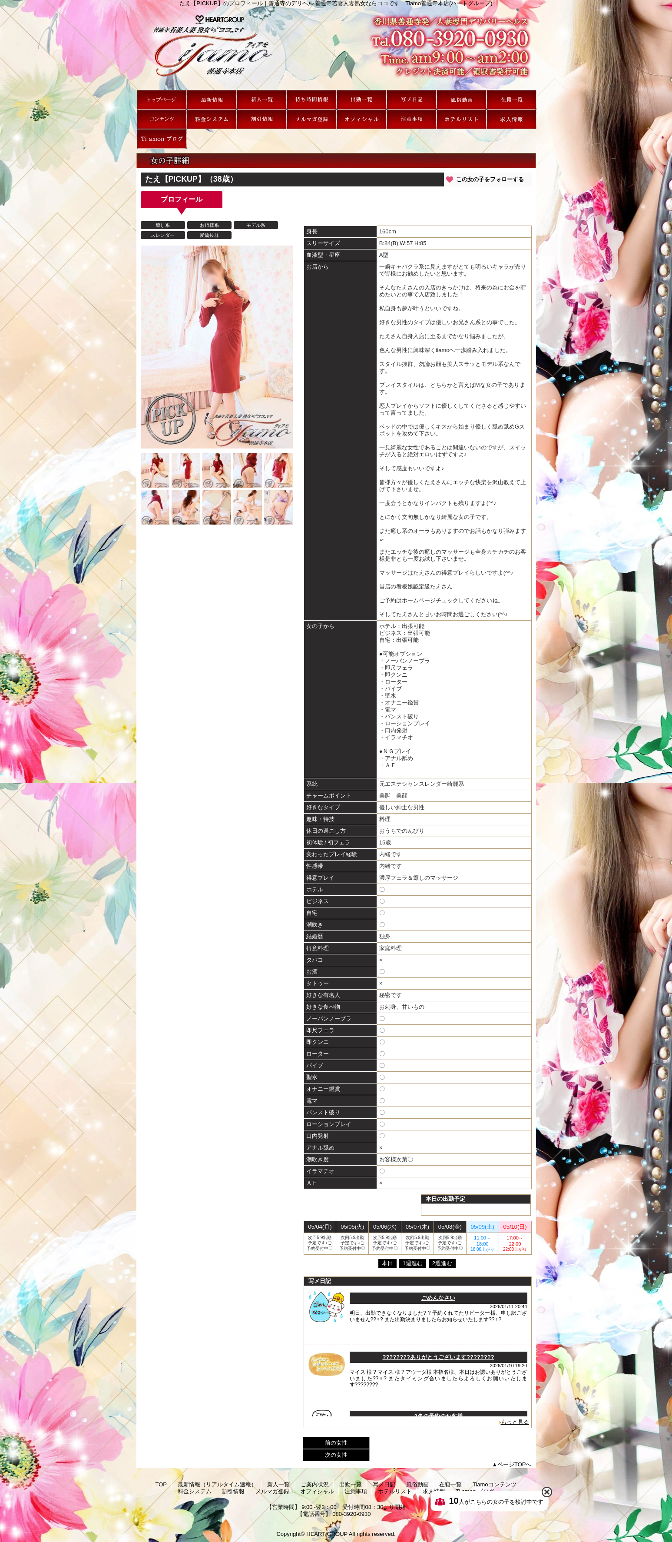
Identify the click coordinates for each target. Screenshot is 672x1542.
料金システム (212, 119)
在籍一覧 (511, 100)
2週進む (442, 1263)
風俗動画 (462, 100)
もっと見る (515, 1422)
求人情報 (511, 119)
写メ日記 (412, 100)
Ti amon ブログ (162, 139)
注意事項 (412, 119)
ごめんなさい (438, 1298)
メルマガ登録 (312, 119)
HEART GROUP (327, 1534)
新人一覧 (262, 100)
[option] (155, 470)
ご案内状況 (312, 100)
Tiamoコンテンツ (162, 119)
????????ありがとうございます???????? (438, 1357)
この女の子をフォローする (490, 179)
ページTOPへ (514, 1464)
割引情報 (262, 119)
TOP (162, 100)
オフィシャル (362, 119)
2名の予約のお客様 (438, 1416)
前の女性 (336, 1442)
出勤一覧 (362, 100)
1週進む (413, 1263)
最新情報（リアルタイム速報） (212, 100)
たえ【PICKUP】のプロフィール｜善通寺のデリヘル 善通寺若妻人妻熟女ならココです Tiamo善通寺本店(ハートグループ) (336, 48)
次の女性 (336, 1455)
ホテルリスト (462, 119)
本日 (387, 1263)
